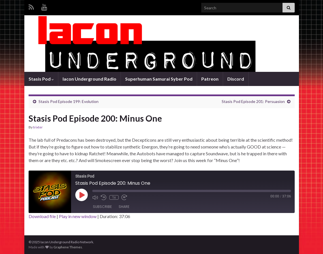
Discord (235, 78)
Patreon (210, 78)
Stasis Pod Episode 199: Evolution (68, 101)
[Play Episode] (81, 195)
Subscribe (102, 206)
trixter (38, 127)
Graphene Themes (68, 247)
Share (124, 206)
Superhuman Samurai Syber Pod (158, 78)
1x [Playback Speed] (114, 197)
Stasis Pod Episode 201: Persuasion (253, 101)
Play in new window (78, 216)
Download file (42, 216)
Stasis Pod (41, 78)
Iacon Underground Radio (89, 78)
